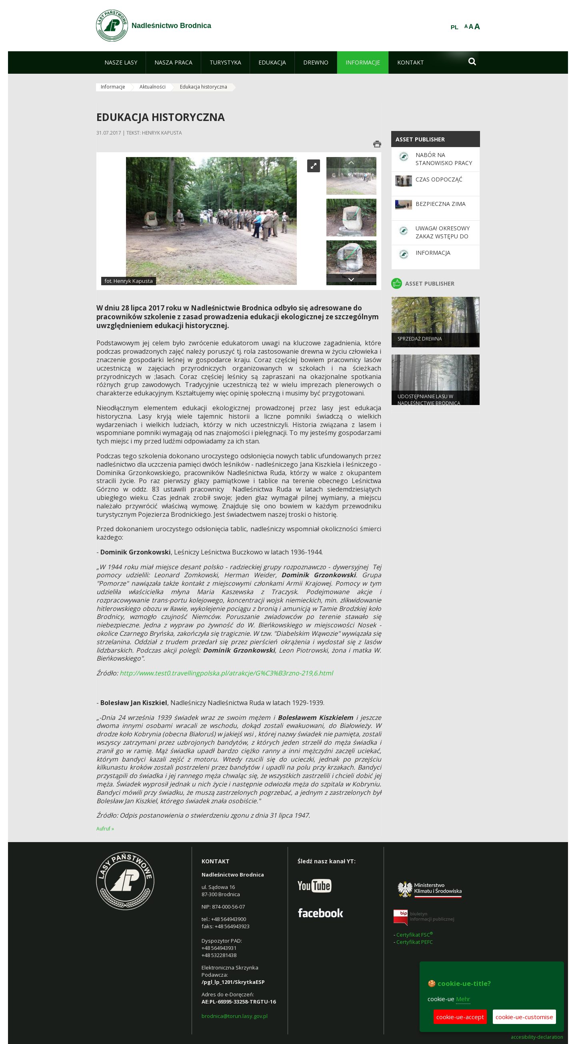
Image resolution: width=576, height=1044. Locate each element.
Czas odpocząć (439, 179)
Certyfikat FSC (415, 934)
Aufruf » (105, 828)
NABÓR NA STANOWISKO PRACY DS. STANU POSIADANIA (444, 167)
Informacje (113, 86)
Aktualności (153, 86)
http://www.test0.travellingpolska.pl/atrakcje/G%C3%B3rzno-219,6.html (226, 673)
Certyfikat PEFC (414, 941)
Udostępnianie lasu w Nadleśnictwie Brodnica (429, 403)
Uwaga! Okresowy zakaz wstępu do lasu (443, 236)
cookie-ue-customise (524, 1017)
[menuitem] (121, 62)
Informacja (433, 252)
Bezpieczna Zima (441, 204)
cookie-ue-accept (460, 1017)
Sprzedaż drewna (420, 342)
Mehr (463, 999)
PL (454, 27)
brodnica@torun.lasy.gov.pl (235, 1016)
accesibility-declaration (537, 1037)
